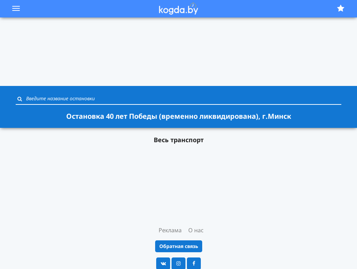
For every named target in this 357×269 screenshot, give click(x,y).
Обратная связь (178, 246)
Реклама (170, 230)
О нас (196, 230)
